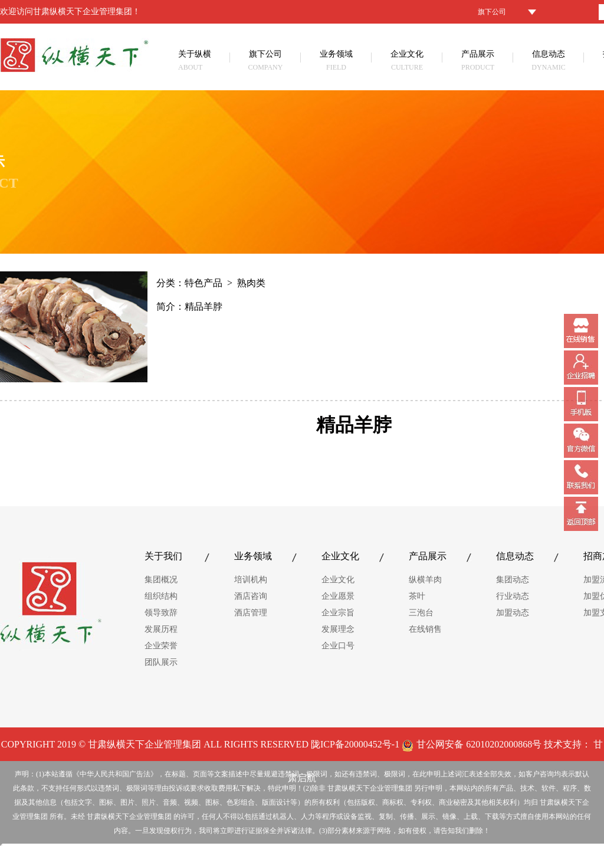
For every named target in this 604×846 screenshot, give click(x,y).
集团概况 (161, 579)
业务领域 (336, 62)
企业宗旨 (337, 612)
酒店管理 (250, 612)
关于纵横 (204, 62)
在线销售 (425, 629)
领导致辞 (161, 612)
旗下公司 (265, 62)
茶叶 (417, 596)
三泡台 (421, 612)
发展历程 (161, 629)
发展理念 (337, 629)
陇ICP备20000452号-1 (355, 744)
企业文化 (407, 62)
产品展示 (477, 62)
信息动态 (548, 62)
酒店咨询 (250, 596)
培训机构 (250, 579)
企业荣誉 (161, 645)
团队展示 (161, 662)
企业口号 (337, 645)
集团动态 (512, 579)
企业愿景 (337, 596)
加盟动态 (512, 612)
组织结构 (161, 596)
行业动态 (512, 596)
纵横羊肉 (425, 579)
